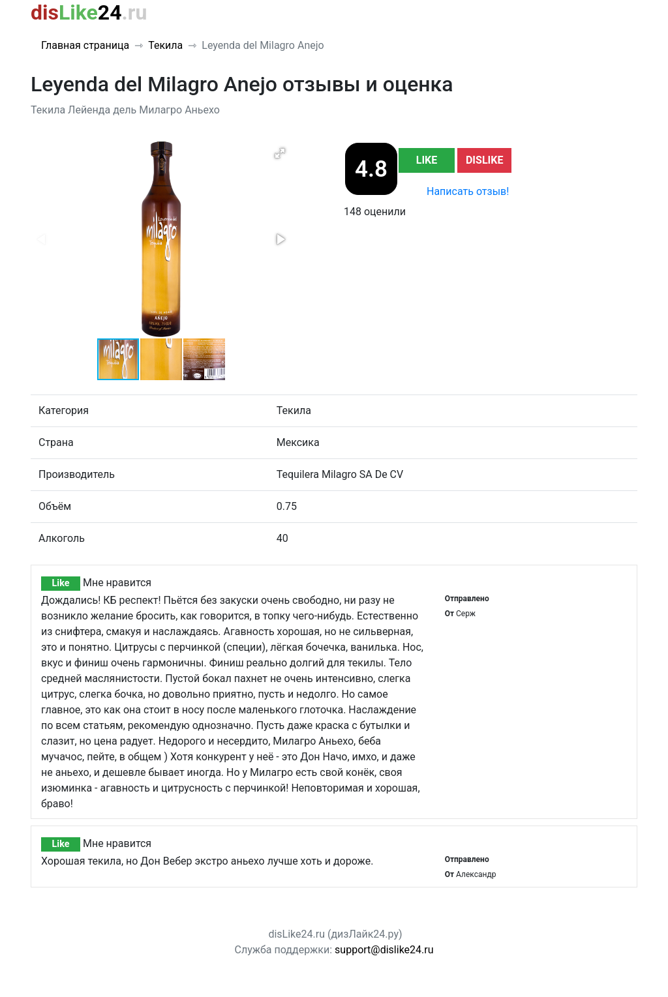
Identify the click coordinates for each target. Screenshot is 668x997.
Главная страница (85, 45)
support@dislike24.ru (384, 950)
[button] (279, 153)
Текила (165, 45)
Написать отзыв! (468, 191)
